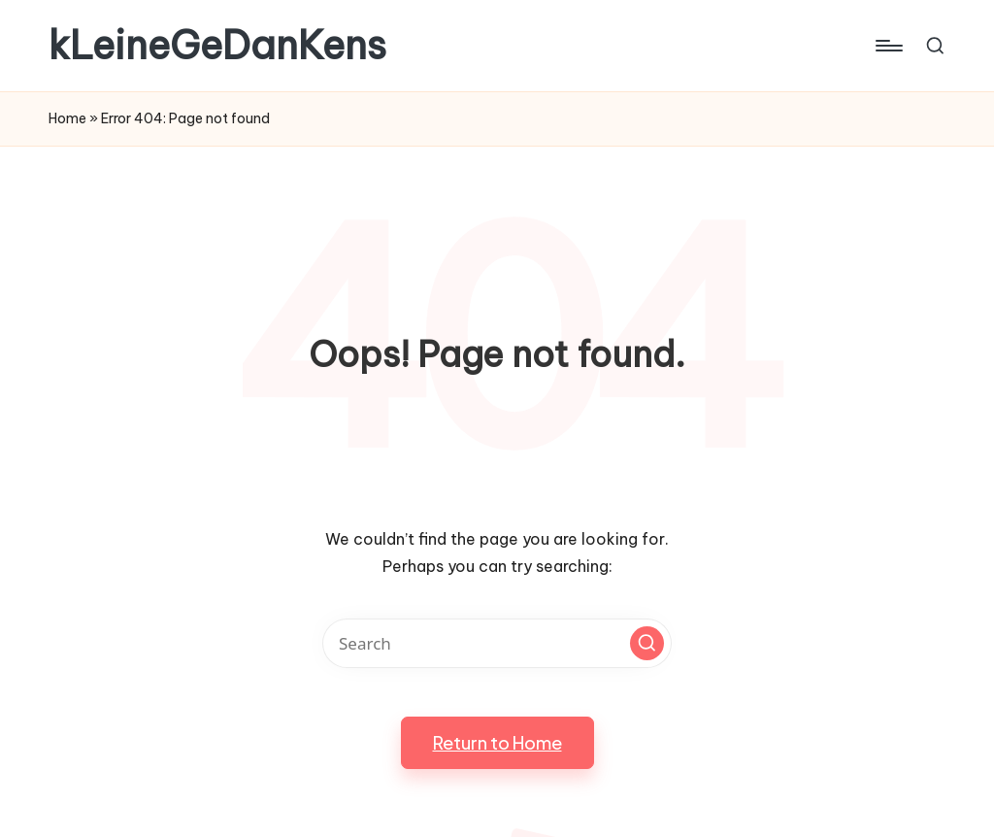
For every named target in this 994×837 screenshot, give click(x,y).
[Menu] (888, 45)
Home (67, 118)
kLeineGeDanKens (217, 45)
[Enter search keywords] (497, 643)
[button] (647, 643)
